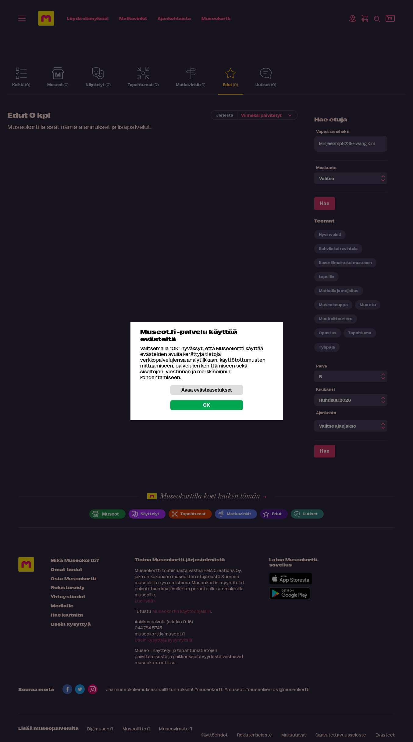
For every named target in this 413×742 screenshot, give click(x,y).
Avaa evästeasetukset (206, 389)
